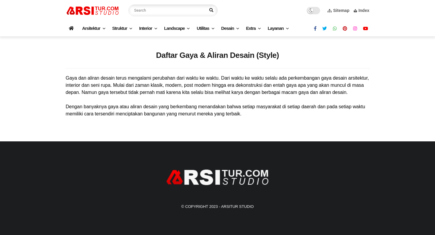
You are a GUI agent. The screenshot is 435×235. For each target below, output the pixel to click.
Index (361, 10)
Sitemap (338, 10)
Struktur (119, 28)
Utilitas (203, 28)
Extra (251, 28)
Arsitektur (91, 28)
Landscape (174, 28)
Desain (227, 28)
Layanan (276, 28)
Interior (145, 28)
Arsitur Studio (237, 206)
